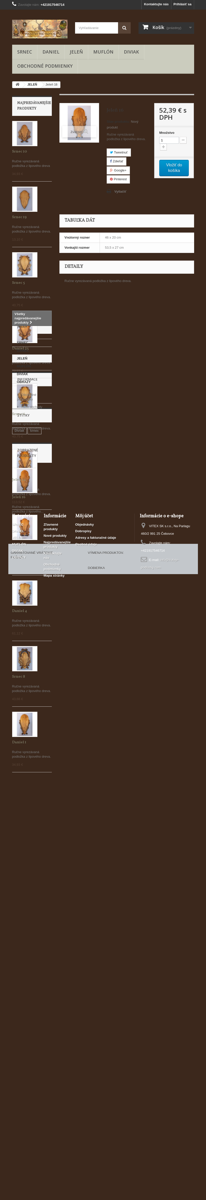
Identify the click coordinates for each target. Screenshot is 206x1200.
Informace (27, 882)
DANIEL (50, 52)
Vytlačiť (120, 191)
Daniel (33, 950)
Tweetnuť (118, 152)
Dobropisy (83, 1093)
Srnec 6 (18, 414)
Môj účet (84, 1078)
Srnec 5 (18, 283)
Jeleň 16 (18, 1024)
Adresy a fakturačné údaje (95, 1100)
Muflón (20, 957)
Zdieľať (116, 161)
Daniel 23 (20, 348)
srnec (34, 942)
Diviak (19, 942)
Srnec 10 (19, 151)
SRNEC (24, 52)
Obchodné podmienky (45, 66)
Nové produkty (55, 1098)
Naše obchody (31, 908)
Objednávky (84, 1087)
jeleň (18, 950)
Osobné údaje (86, 1106)
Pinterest (118, 179)
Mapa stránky (54, 1138)
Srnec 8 (18, 676)
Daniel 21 (20, 545)
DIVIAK (131, 52)
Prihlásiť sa (182, 4)
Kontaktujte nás (156, 4)
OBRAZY (24, 863)
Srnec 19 (19, 217)
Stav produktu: (118, 121)
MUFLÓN (103, 52)
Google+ (118, 170)
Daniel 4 (19, 611)
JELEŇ (76, 52)
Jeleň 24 (19, 479)
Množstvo (166, 133)
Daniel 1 (19, 742)
